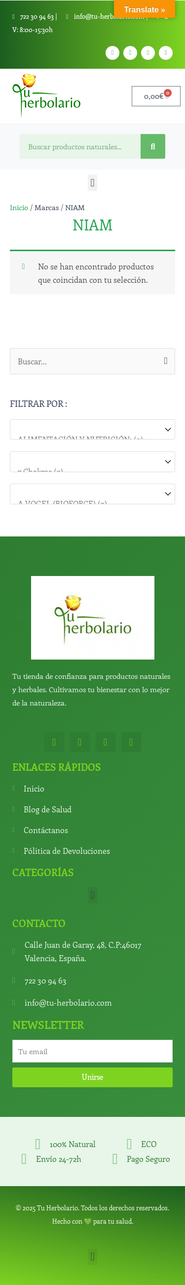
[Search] (153, 146)
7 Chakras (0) (87, 471)
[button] (92, 183)
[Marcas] (92, 494)
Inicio (19, 207)
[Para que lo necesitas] (92, 461)
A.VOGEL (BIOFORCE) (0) (87, 503)
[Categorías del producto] (92, 429)
